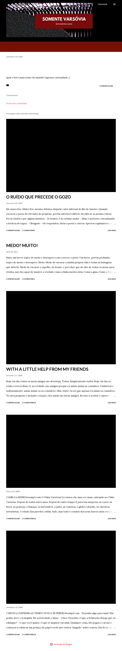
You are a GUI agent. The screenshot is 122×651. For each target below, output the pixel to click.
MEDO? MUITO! (22, 245)
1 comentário (28, 230)
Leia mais (112, 230)
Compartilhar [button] (106, 86)
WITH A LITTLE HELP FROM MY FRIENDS (47, 369)
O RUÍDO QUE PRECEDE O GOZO (38, 196)
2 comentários (29, 519)
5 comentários (29, 403)
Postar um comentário (16, 103)
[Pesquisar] (102, 4)
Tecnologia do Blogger (61, 644)
